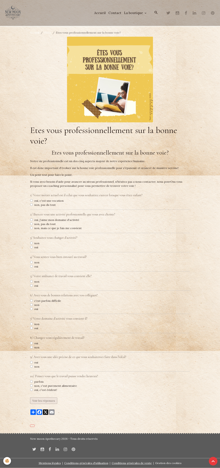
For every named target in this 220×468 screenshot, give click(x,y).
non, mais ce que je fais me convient (58, 228)
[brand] (14, 13)
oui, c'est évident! (45, 390)
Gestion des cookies (169, 463)
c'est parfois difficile (47, 301)
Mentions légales (49, 463)
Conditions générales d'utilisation (86, 463)
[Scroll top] (213, 461)
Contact (114, 13)
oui (36, 247)
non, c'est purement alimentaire (55, 386)
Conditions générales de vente (132, 463)
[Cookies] (7, 461)
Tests (47, 32)
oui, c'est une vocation (49, 201)
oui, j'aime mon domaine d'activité (56, 220)
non (36, 243)
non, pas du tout (45, 205)
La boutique (134, 13)
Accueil (100, 13)
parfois (39, 382)
